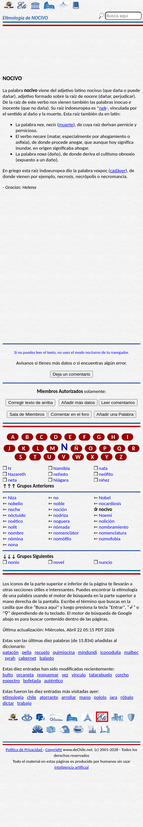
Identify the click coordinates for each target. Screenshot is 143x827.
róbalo (127, 697)
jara (113, 697)
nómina (15, 539)
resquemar (47, 675)
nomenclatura (112, 533)
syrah (10, 658)
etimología (13, 697)
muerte (66, 125)
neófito (106, 474)
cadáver (117, 170)
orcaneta (25, 675)
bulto (8, 675)
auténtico (53, 681)
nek (102, 108)
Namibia (61, 468)
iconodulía (110, 652)
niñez (104, 480)
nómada (61, 527)
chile (31, 697)
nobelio (15, 503)
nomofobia (109, 539)
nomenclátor (66, 533)
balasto (47, 658)
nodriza (60, 515)
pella (26, 652)
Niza (12, 498)
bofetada (32, 681)
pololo (100, 697)
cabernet (27, 658)
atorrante (49, 697)
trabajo (24, 703)
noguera (61, 521)
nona (13, 545)
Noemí (105, 515)
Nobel (104, 498)
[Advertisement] (71, 51)
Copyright (54, 749)
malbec (131, 652)
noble (59, 503)
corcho (122, 675)
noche (14, 509)
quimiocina (64, 652)
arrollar (68, 697)
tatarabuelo (100, 675)
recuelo (42, 652)
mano (85, 697)
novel (58, 562)
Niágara (60, 480)
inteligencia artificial (71, 767)
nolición (106, 521)
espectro (11, 681)
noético (15, 521)
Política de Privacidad (24, 749)
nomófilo (62, 539)
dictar (8, 703)
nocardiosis (110, 503)
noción (60, 509)
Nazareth (17, 474)
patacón (11, 652)
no (55, 498)
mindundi (87, 652)
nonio (13, 562)
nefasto (60, 474)
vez (65, 675)
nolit (12, 527)
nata (103, 468)
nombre (15, 533)
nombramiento (113, 527)
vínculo (79, 675)
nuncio (105, 562)
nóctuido (16, 515)
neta (12, 480)
